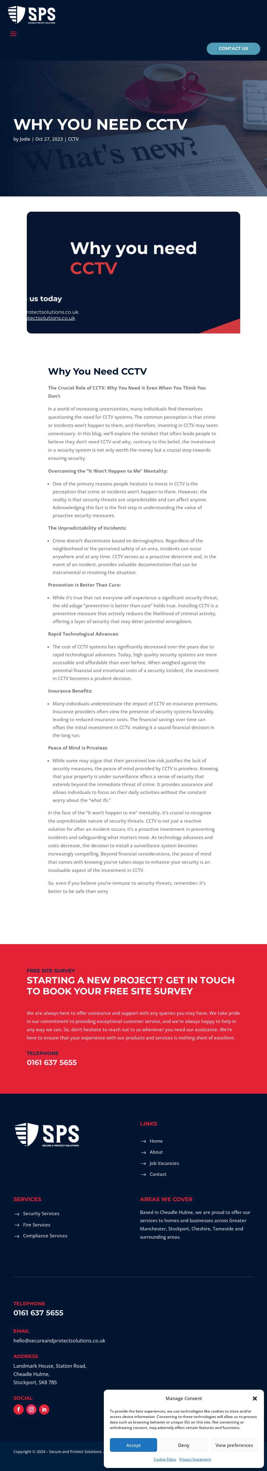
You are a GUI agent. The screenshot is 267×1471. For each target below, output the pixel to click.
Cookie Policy (165, 1459)
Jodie (25, 137)
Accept (133, 1445)
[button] (255, 1398)
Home (156, 1141)
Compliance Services (45, 1236)
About (156, 1152)
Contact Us (233, 48)
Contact (158, 1174)
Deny (183, 1445)
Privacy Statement (195, 1459)
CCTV (73, 137)
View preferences (234, 1445)
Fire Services (36, 1225)
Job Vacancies (164, 1163)
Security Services (41, 1213)
